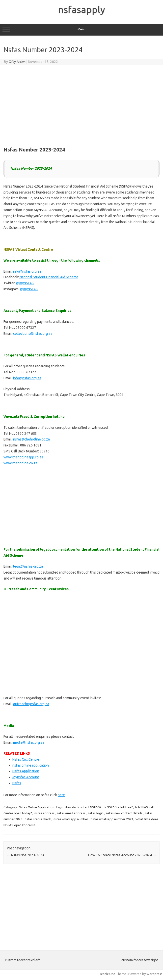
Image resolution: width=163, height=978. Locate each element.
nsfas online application (30, 765)
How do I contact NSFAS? (83, 807)
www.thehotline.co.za (20, 463)
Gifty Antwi (17, 62)
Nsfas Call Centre (25, 759)
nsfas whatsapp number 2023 (112, 819)
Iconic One (107, 974)
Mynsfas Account (25, 777)
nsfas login (96, 813)
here (61, 795)
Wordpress (154, 974)
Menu (81, 29)
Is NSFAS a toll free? (118, 807)
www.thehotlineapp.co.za (23, 457)
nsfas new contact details (124, 813)
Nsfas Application (25, 771)
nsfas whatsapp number (71, 819)
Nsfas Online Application (36, 807)
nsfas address (44, 813)
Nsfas (16, 783)
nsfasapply (81, 9)
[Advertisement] (81, 105)
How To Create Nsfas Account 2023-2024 (122, 855)
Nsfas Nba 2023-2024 (25, 855)
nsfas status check (38, 819)
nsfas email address (71, 813)
